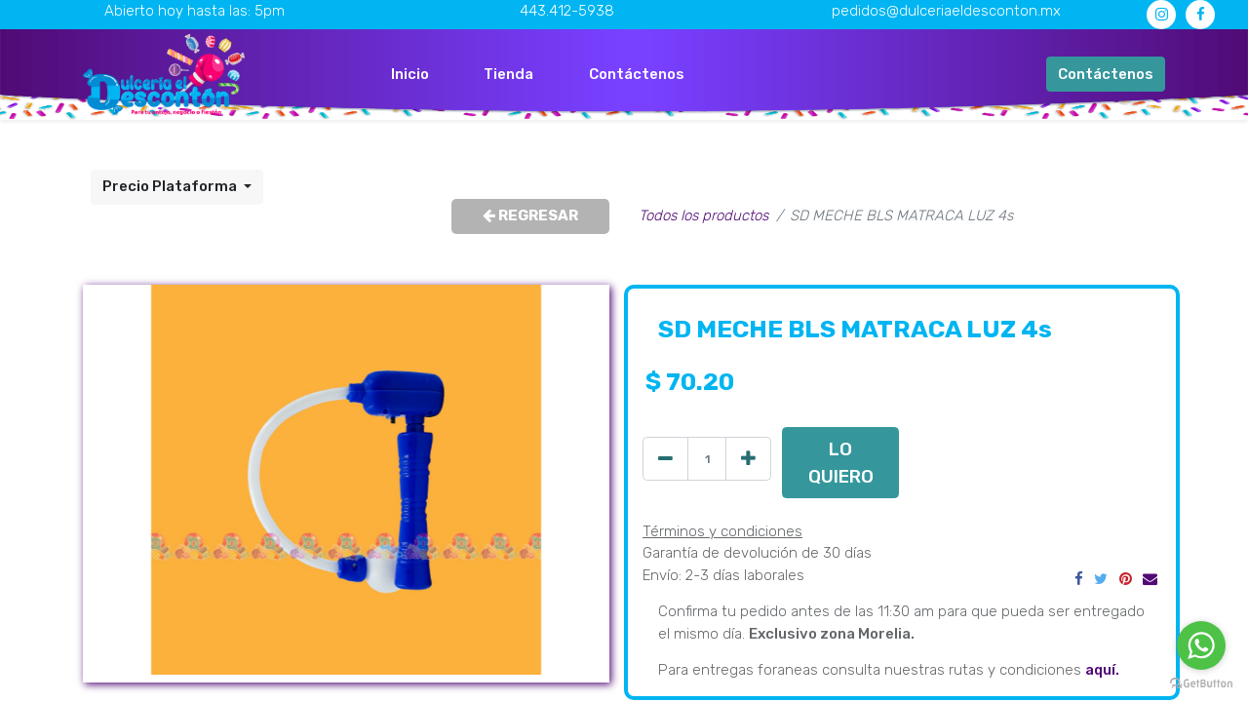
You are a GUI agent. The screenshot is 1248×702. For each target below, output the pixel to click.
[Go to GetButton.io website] (1201, 682)
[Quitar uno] (665, 459)
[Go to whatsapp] (1201, 645)
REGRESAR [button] (530, 215)
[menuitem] (410, 74)
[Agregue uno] (748, 459)
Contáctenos (1105, 74)
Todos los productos (703, 215)
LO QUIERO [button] (841, 463)
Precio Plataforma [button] (171, 186)
